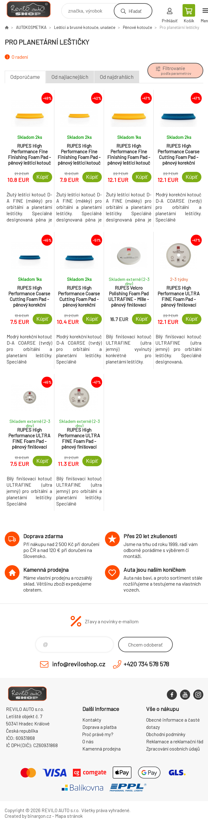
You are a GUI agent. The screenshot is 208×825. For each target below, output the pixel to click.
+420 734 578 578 (146, 664)
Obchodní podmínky (165, 734)
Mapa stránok (69, 816)
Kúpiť (42, 177)
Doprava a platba (99, 727)
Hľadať (135, 11)
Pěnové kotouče (137, 27)
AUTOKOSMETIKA (31, 27)
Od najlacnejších (70, 77)
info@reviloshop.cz (78, 664)
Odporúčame (25, 77)
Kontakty (91, 720)
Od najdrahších (117, 77)
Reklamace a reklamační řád (174, 741)
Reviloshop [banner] (32, 9)
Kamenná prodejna (101, 748)
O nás (88, 741)
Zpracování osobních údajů (173, 748)
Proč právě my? (97, 734)
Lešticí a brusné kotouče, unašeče (84, 27)
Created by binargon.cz (28, 816)
